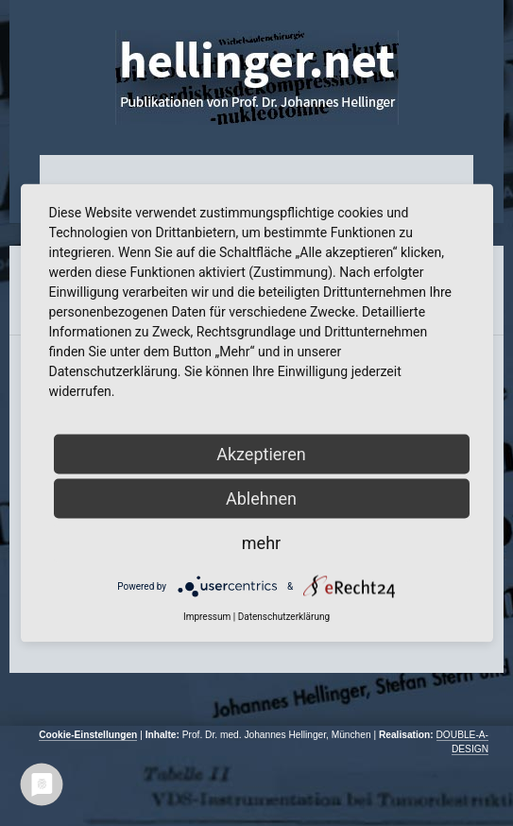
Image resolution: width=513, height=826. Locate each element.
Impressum (207, 616)
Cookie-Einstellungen (88, 735)
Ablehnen (261, 498)
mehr (261, 543)
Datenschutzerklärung (284, 616)
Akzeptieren (261, 454)
